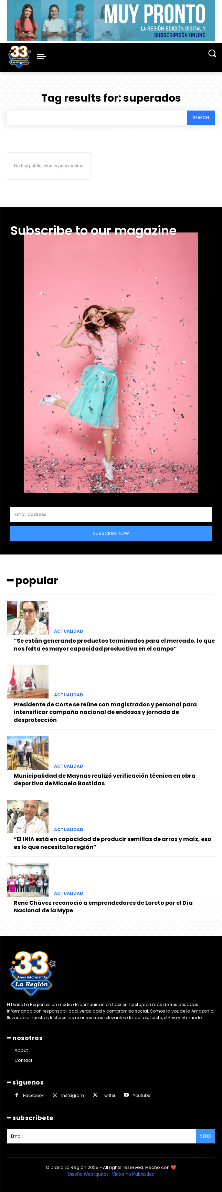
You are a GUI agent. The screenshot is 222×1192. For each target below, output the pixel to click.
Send (205, 1136)
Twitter (108, 1095)
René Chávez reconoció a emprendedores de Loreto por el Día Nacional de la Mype (103, 906)
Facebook (33, 1095)
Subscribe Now (111, 533)
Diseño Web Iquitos (89, 1174)
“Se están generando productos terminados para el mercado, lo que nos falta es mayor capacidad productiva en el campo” (114, 644)
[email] (111, 514)
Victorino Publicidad (133, 1174)
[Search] (201, 118)
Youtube (141, 1095)
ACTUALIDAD (68, 631)
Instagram (72, 1095)
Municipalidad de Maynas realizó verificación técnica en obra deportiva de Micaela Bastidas (104, 779)
